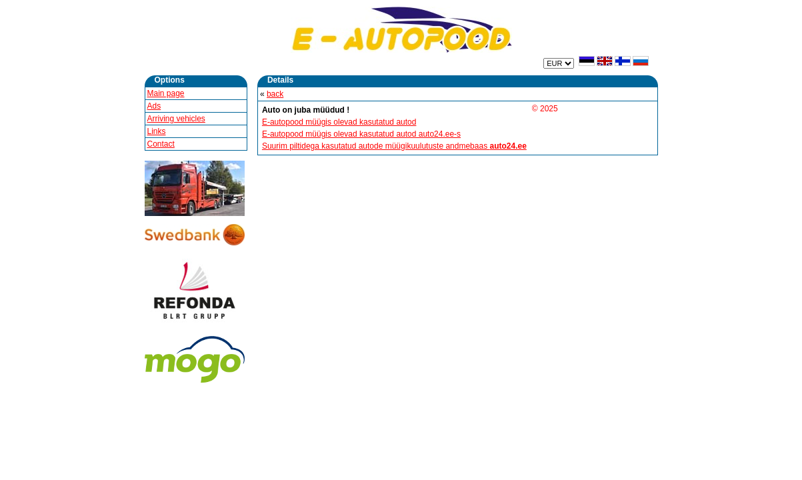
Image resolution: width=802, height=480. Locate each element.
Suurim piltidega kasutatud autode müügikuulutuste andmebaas (394, 146)
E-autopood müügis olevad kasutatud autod (339, 122)
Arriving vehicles (176, 118)
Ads (154, 106)
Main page (166, 93)
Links (156, 131)
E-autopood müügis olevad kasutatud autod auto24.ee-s (361, 134)
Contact (161, 144)
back (275, 94)
